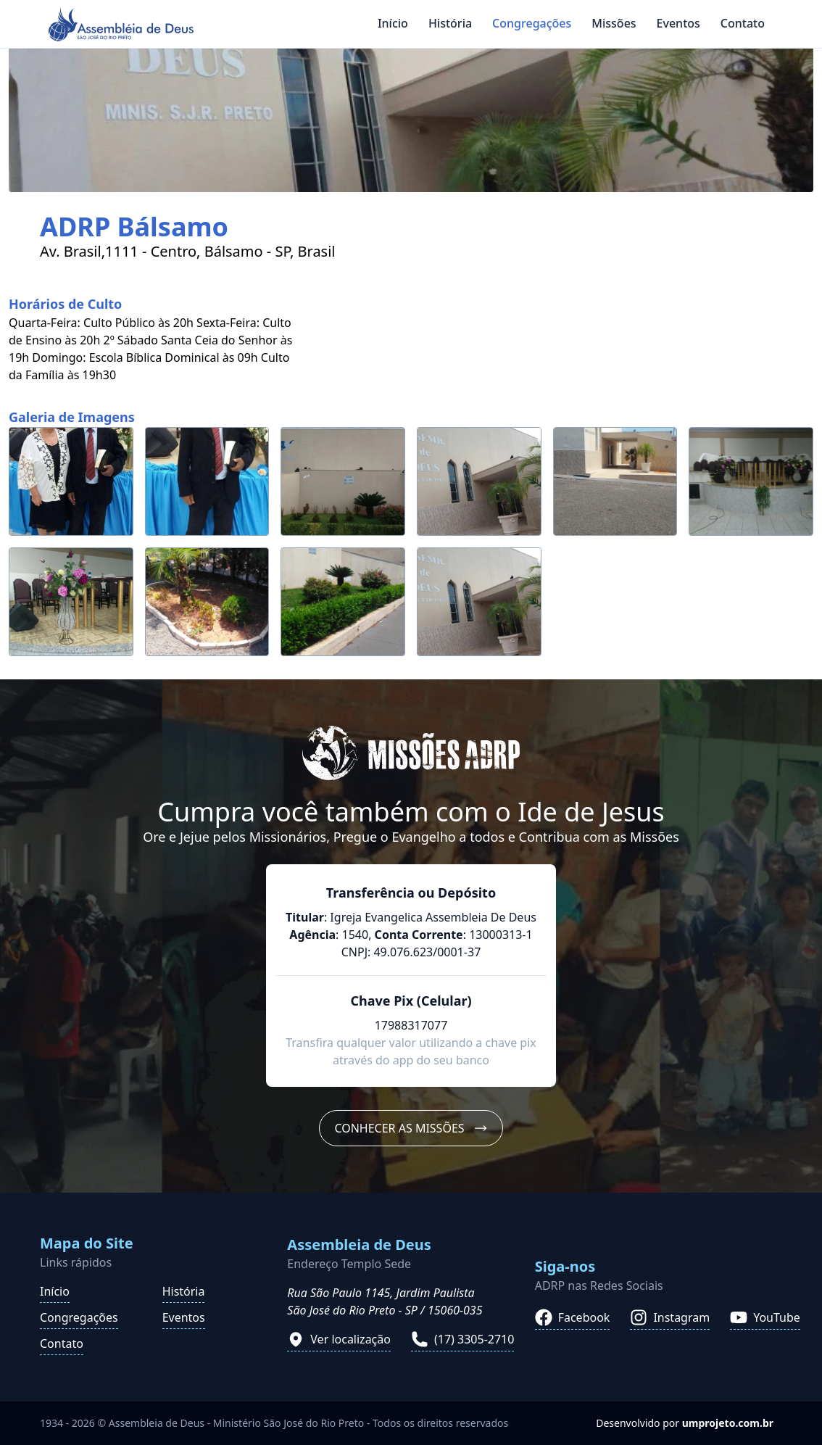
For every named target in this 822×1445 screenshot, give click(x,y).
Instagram (670, 1317)
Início (393, 23)
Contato (743, 23)
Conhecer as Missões (410, 1128)
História (450, 23)
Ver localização (339, 1339)
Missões (613, 23)
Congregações (531, 23)
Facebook (572, 1317)
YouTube (765, 1317)
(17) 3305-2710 (462, 1339)
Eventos (678, 23)
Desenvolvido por (684, 1423)
